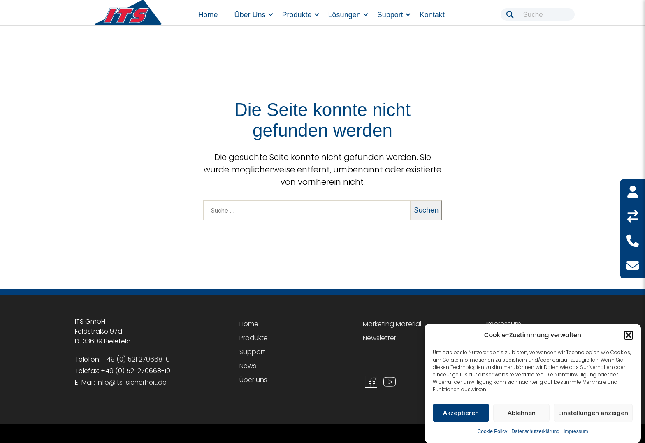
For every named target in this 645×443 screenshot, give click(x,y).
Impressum (576, 431)
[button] (628, 335)
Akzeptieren (461, 413)
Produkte (297, 15)
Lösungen (344, 15)
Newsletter (379, 338)
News (247, 366)
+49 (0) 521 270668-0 (136, 359)
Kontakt (432, 15)
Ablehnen (522, 413)
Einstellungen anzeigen (593, 413)
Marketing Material (392, 324)
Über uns (250, 15)
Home (208, 15)
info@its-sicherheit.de (132, 382)
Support (390, 15)
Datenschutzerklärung (535, 431)
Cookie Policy (493, 431)
